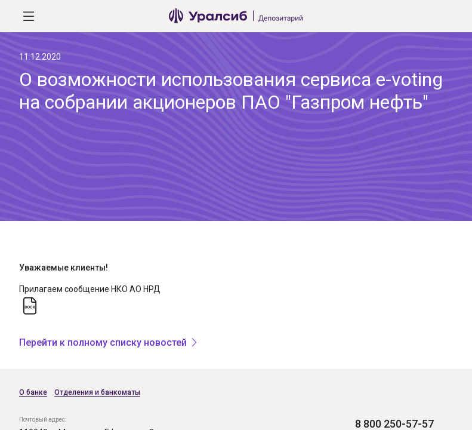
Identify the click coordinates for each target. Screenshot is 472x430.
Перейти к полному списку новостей (103, 342)
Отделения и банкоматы (97, 392)
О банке (33, 392)
